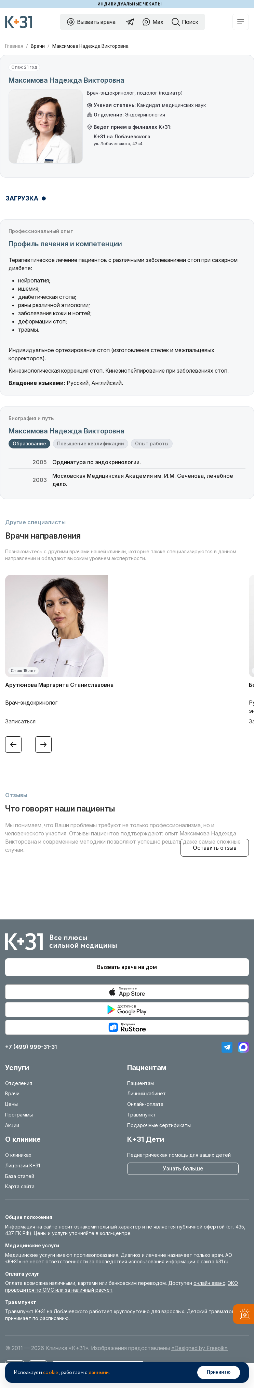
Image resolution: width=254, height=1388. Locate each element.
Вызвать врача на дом (127, 967)
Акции (12, 1125)
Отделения (18, 1083)
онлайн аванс (209, 1283)
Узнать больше (183, 1168)
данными (99, 1372)
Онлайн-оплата (145, 1104)
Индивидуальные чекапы (129, 4)
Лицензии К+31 (22, 1165)
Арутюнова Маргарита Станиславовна (59, 684)
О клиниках (18, 1155)
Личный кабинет (146, 1093)
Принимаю (218, 1372)
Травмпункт (141, 1115)
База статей (19, 1176)
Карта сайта (20, 1186)
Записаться (20, 721)
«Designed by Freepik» (199, 1348)
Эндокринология (145, 114)
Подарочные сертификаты (159, 1125)
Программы (19, 1115)
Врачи (38, 46)
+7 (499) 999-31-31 (31, 1046)
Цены (11, 1104)
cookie (50, 1372)
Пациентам (140, 1083)
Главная (14, 46)
